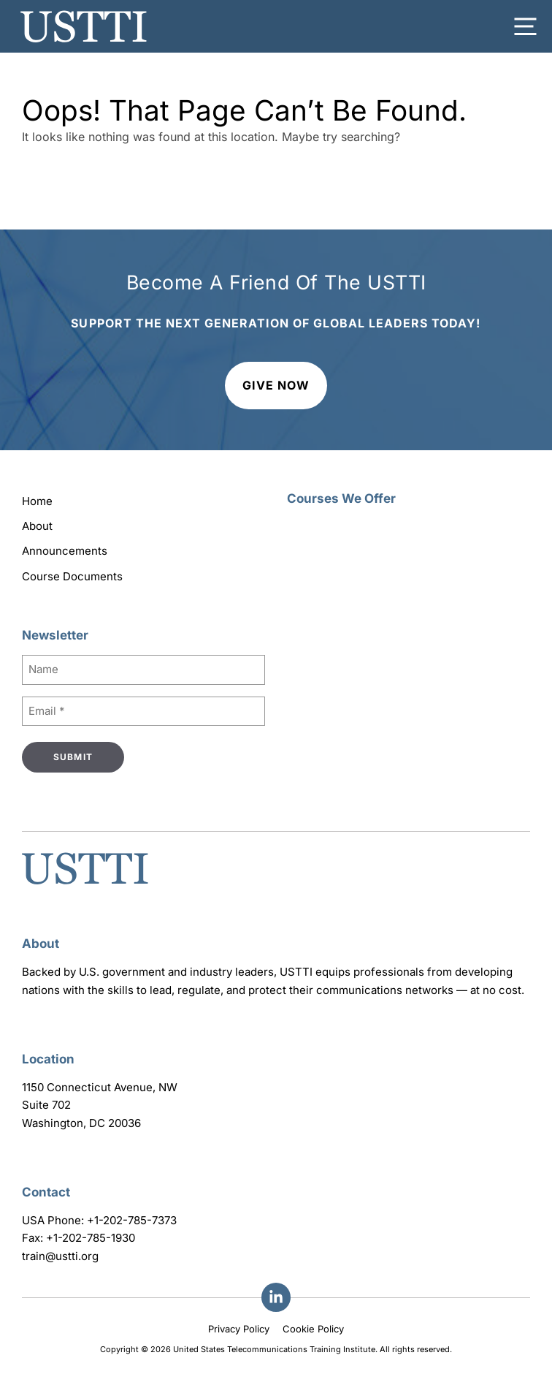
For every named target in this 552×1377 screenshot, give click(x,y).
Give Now (276, 385)
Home (37, 501)
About (37, 526)
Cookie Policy (313, 1329)
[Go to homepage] (85, 886)
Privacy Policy (238, 1329)
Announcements (64, 551)
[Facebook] (276, 1297)
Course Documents (72, 576)
